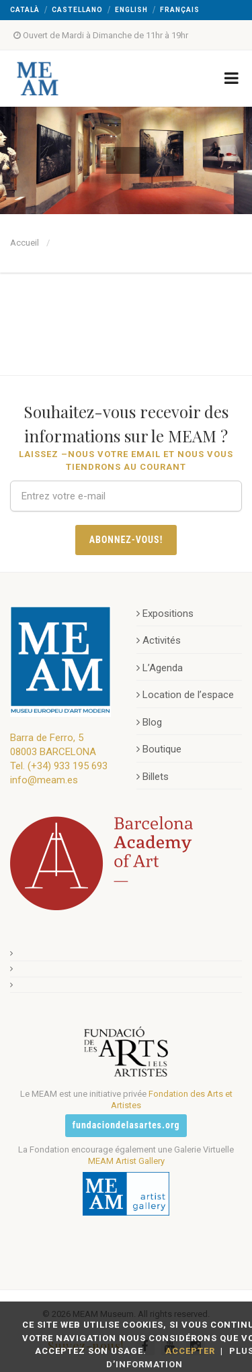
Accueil (24, 243)
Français (180, 9)
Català (25, 9)
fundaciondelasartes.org (126, 1125)
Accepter (190, 1351)
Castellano (77, 9)
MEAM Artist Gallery (126, 1161)
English (131, 9)
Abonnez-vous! (126, 539)
